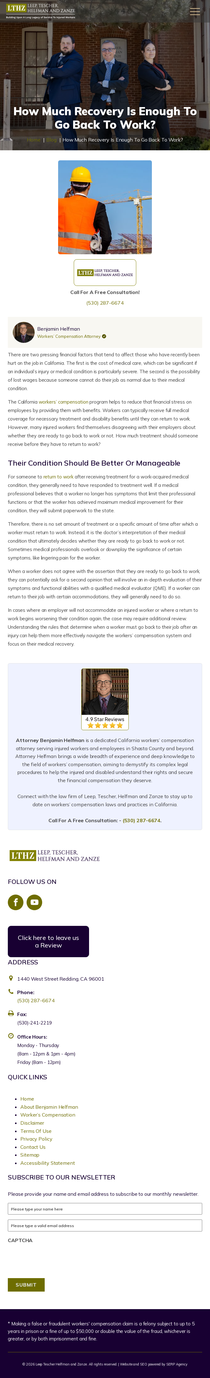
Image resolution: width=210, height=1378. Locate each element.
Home (27, 1099)
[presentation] (42, 1255)
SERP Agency (177, 1364)
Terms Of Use (36, 1131)
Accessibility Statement (47, 1163)
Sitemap (29, 1155)
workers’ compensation (63, 402)
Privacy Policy (36, 1139)
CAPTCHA (20, 1240)
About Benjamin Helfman (49, 1107)
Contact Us (33, 1147)
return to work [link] (58, 477)
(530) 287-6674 (105, 303)
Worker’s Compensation (47, 1115)
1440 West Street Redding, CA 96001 (60, 979)
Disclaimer (32, 1123)
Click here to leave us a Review (48, 941)
